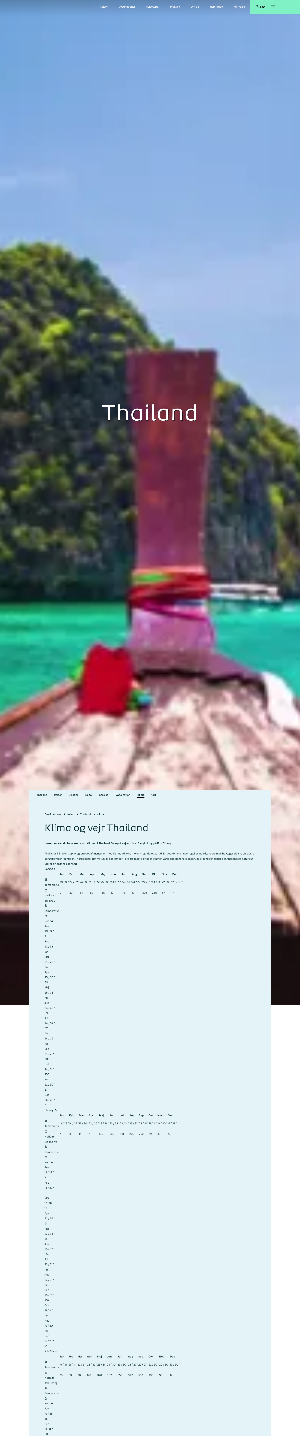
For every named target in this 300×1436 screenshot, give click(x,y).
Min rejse (239, 6)
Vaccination (123, 795)
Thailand (42, 795)
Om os (195, 6)
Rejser (104, 6)
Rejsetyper (152, 6)
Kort (153, 795)
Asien (70, 814)
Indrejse (103, 795)
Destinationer (126, 6)
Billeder (73, 795)
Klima (140, 795)
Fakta (88, 795)
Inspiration (216, 6)
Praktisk (175, 6)
